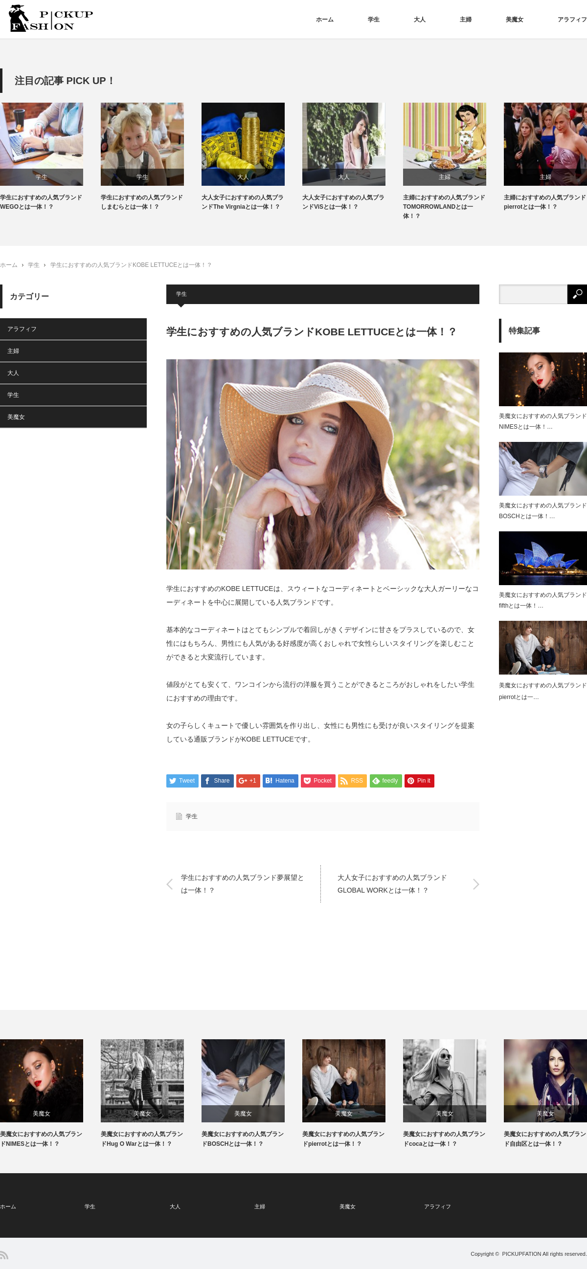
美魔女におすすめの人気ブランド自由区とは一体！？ (545, 1139)
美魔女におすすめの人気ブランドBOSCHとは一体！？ (243, 1139)
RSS (4, 1255)
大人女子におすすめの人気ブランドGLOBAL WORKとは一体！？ (392, 884)
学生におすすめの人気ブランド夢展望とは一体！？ (242, 884)
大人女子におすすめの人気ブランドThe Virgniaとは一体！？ (243, 202)
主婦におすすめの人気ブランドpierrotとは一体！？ (545, 202)
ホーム (325, 19)
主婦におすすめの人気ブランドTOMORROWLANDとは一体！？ (444, 206)
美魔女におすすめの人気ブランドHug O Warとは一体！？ (142, 1139)
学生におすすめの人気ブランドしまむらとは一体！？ (142, 202)
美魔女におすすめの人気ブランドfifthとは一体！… (543, 600)
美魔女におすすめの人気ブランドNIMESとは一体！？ (41, 1139)
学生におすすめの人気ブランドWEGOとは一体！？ (41, 202)
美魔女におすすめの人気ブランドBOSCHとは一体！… (543, 511)
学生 (374, 19)
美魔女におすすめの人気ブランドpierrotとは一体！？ (343, 1139)
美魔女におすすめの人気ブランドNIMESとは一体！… (543, 421)
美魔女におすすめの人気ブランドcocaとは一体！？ (444, 1139)
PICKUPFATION (522, 1254)
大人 (420, 19)
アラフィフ (572, 19)
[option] (50, 157)
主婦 (466, 19)
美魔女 (514, 19)
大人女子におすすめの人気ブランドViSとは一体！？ (343, 202)
